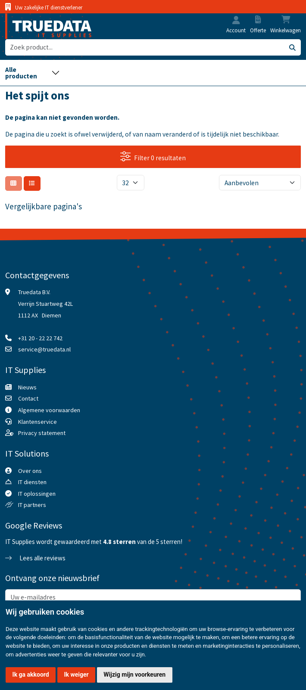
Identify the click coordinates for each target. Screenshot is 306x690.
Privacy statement (42, 433)
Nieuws (27, 387)
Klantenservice (37, 422)
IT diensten (32, 482)
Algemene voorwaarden (49, 410)
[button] (236, 21)
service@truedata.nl (44, 349)
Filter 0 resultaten (153, 156)
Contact (28, 398)
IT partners (32, 505)
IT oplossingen (37, 493)
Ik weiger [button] (76, 674)
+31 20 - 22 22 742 (40, 338)
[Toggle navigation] (32, 73)
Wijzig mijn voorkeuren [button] (134, 674)
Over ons (30, 471)
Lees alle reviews (35, 558)
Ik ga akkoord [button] (30, 674)
